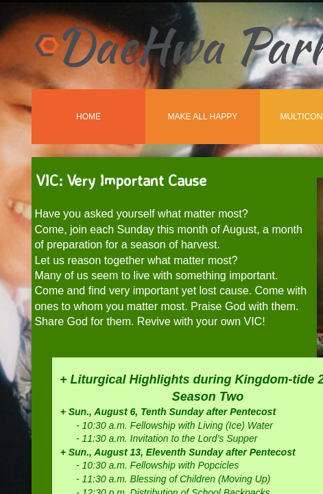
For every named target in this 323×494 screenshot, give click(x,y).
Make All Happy (203, 116)
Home (88, 116)
